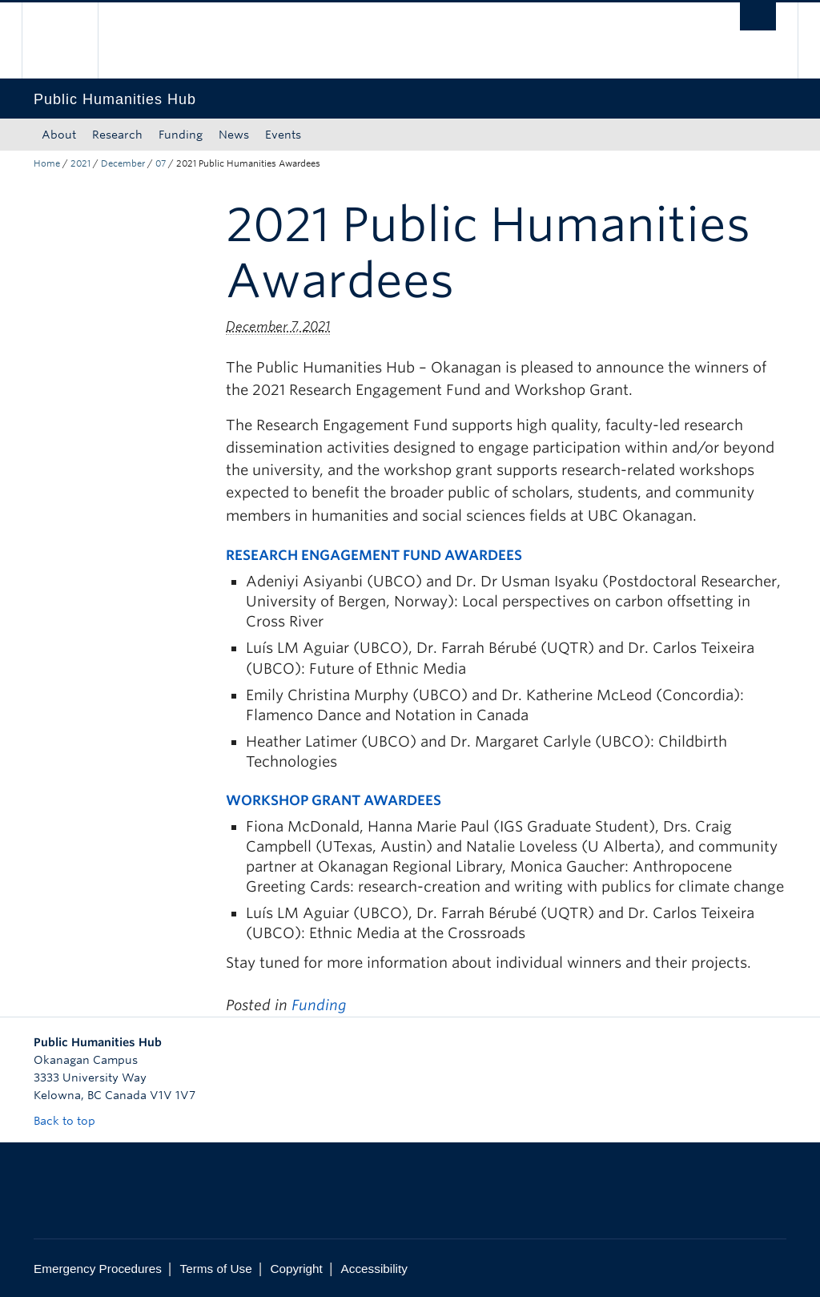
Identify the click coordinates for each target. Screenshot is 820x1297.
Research (117, 134)
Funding (181, 134)
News (234, 134)
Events (283, 134)
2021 (80, 163)
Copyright (296, 1268)
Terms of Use (216, 1268)
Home (47, 163)
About (59, 134)
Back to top (72, 1120)
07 (160, 163)
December (123, 163)
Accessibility (374, 1268)
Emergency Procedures (98, 1268)
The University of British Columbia (72, 40)
